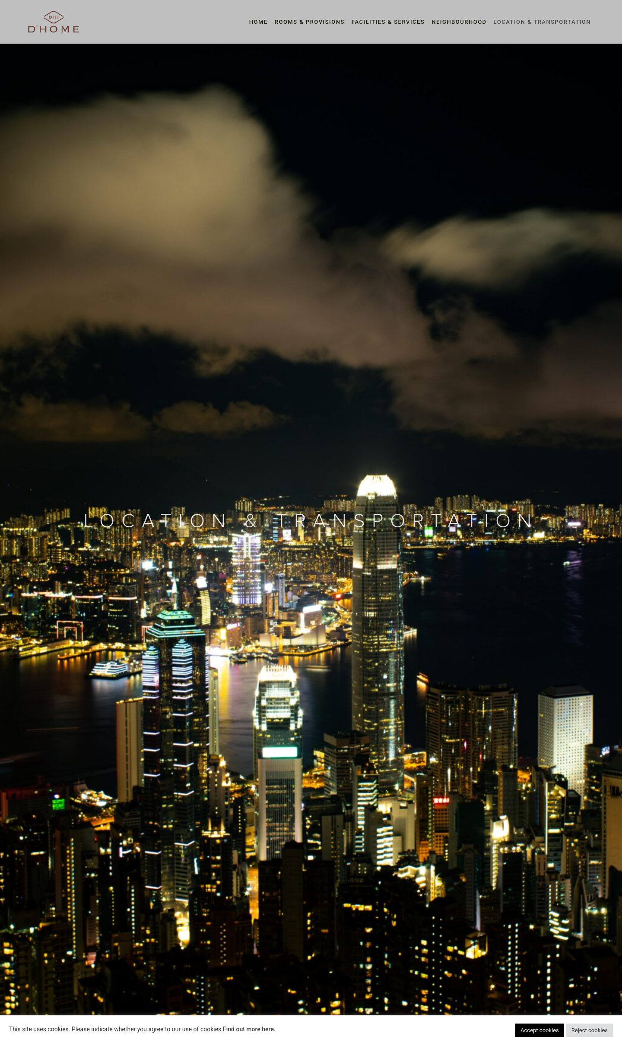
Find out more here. (249, 1029)
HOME (258, 22)
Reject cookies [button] (589, 1030)
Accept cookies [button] (539, 1030)
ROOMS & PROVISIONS (310, 22)
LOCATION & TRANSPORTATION (542, 22)
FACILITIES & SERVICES (388, 22)
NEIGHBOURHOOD (459, 22)
